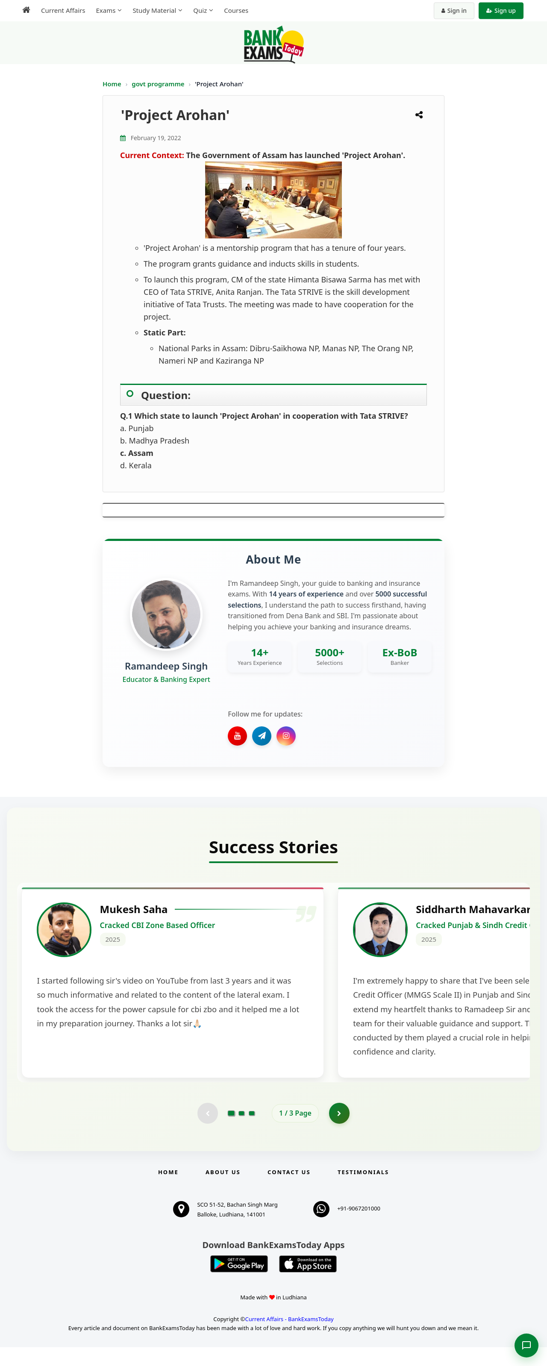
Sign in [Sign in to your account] (454, 10)
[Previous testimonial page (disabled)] (207, 1132)
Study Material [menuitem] (154, 10)
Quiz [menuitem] (200, 10)
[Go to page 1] (231, 1132)
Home (112, 83)
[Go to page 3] (252, 1131)
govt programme (159, 83)
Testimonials (363, 1191)
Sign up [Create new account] (501, 10)
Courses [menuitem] (236, 10)
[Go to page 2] (241, 1131)
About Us (223, 1191)
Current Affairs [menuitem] (63, 10)
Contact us (289, 1191)
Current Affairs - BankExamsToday (289, 1338)
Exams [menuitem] (105, 10)
